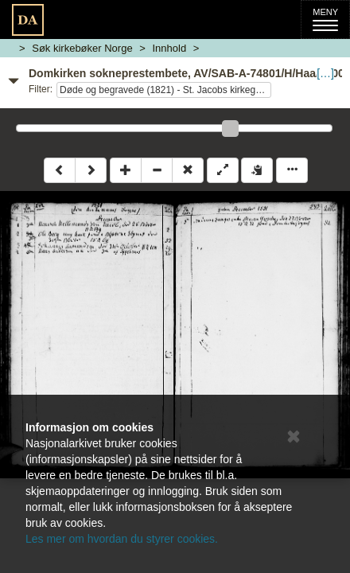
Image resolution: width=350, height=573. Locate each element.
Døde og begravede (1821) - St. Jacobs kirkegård (164, 90)
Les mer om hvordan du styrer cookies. (121, 538)
